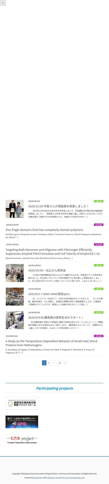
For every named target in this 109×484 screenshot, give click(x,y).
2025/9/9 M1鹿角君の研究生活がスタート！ (56, 317)
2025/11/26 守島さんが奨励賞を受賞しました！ (58, 206)
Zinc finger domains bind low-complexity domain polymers (44, 230)
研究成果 (99, 225)
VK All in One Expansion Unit (73, 477)
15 (59, 363)
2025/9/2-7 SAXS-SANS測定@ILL (49, 294)
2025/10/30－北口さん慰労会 (47, 270)
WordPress (38, 477)
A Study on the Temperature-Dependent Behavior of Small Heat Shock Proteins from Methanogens (52, 343)
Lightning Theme (53, 477)
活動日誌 (99, 201)
